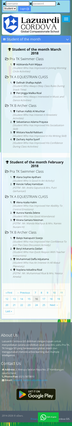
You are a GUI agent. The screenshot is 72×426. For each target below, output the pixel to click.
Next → (54, 305)
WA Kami (48, 417)
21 (14, 305)
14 (21, 299)
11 (61, 292)
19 (58, 299)
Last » (8, 311)
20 (6, 305)
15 (29, 299)
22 (21, 305)
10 (54, 292)
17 (43, 299)
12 (6, 299)
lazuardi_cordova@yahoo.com (30, 380)
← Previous (23, 292)
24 (36, 305)
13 (14, 299)
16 (36, 299)
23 (29, 305)
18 (51, 299)
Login (24, 8)
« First (9, 292)
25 (43, 305)
